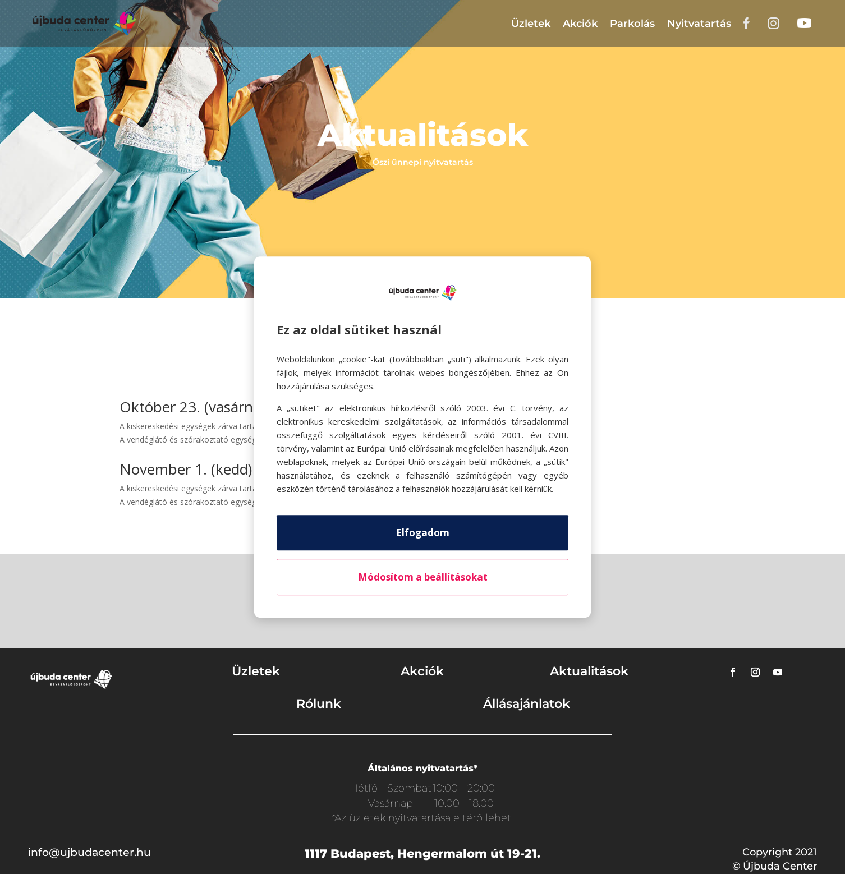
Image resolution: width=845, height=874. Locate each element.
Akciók (580, 23)
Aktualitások (589, 671)
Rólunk (318, 703)
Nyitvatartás (699, 23)
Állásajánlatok (526, 703)
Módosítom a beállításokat (423, 577)
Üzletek (530, 23)
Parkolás (632, 23)
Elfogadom (422, 532)
